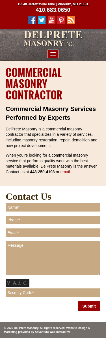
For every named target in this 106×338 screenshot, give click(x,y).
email (65, 172)
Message (53, 258)
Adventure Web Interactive (52, 331)
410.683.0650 (53, 10)
